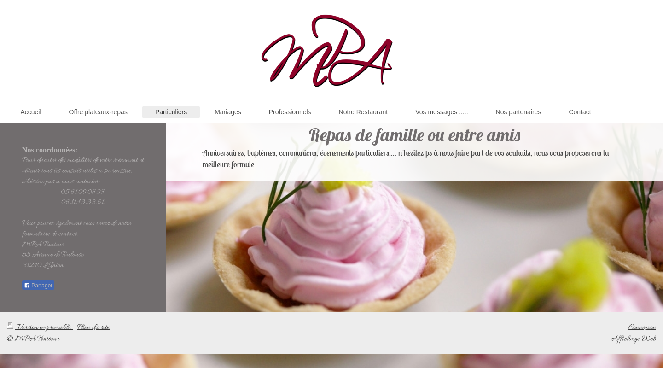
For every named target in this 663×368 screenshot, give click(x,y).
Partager (38, 285)
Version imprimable (40, 327)
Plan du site (93, 327)
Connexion (642, 327)
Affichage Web (633, 338)
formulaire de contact (49, 234)
